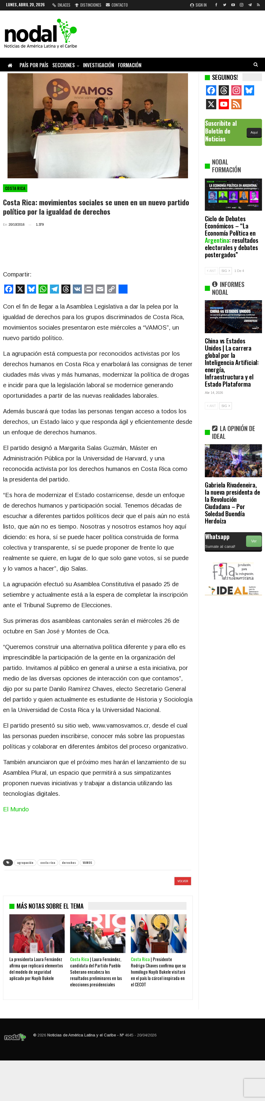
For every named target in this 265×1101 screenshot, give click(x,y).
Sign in (198, 5)
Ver (254, 541)
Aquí (254, 132)
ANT (211, 271)
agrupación (25, 862)
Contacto (117, 5)
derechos (69, 862)
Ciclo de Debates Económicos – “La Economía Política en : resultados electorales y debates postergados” (231, 236)
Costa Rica (15, 188)
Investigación (98, 65)
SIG (225, 271)
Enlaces (61, 5)
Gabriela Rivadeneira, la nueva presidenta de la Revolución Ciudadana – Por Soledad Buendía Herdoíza (232, 502)
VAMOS (87, 862)
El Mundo (16, 809)
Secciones (63, 65)
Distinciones (88, 5)
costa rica (47, 862)
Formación (129, 65)
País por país (34, 65)
